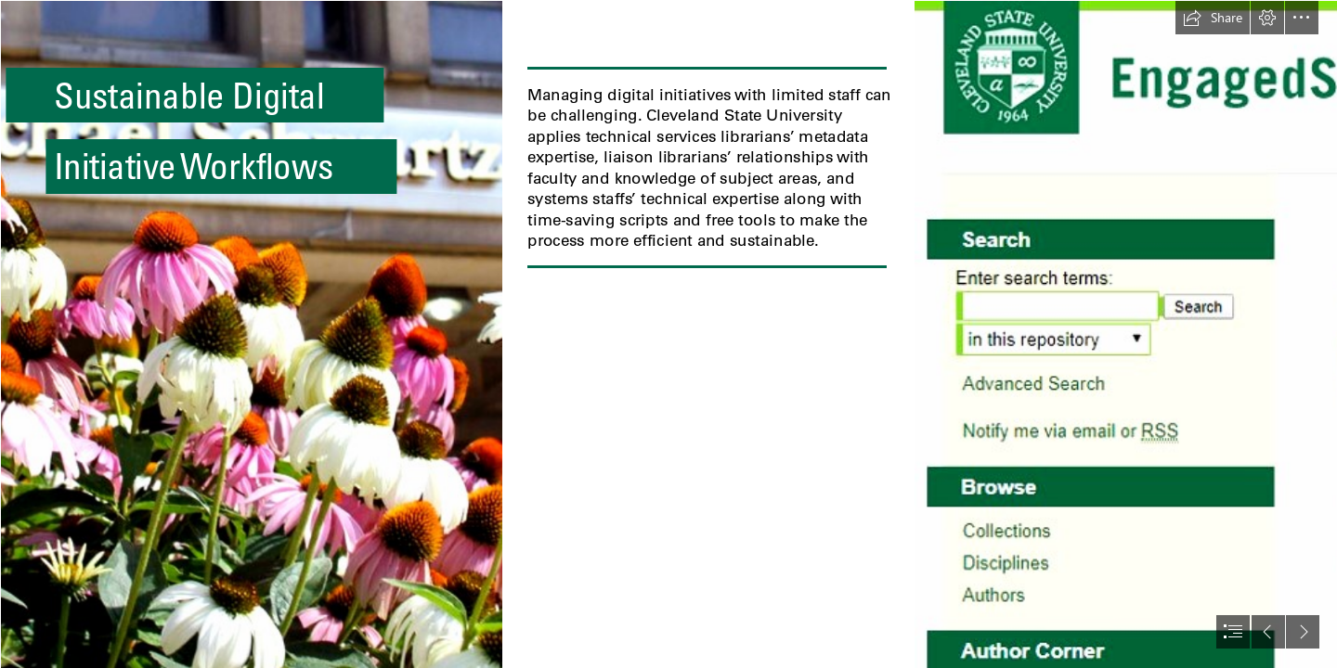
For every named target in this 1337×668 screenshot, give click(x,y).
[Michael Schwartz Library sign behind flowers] (250, 334)
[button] (1212, 17)
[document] (668, 334)
